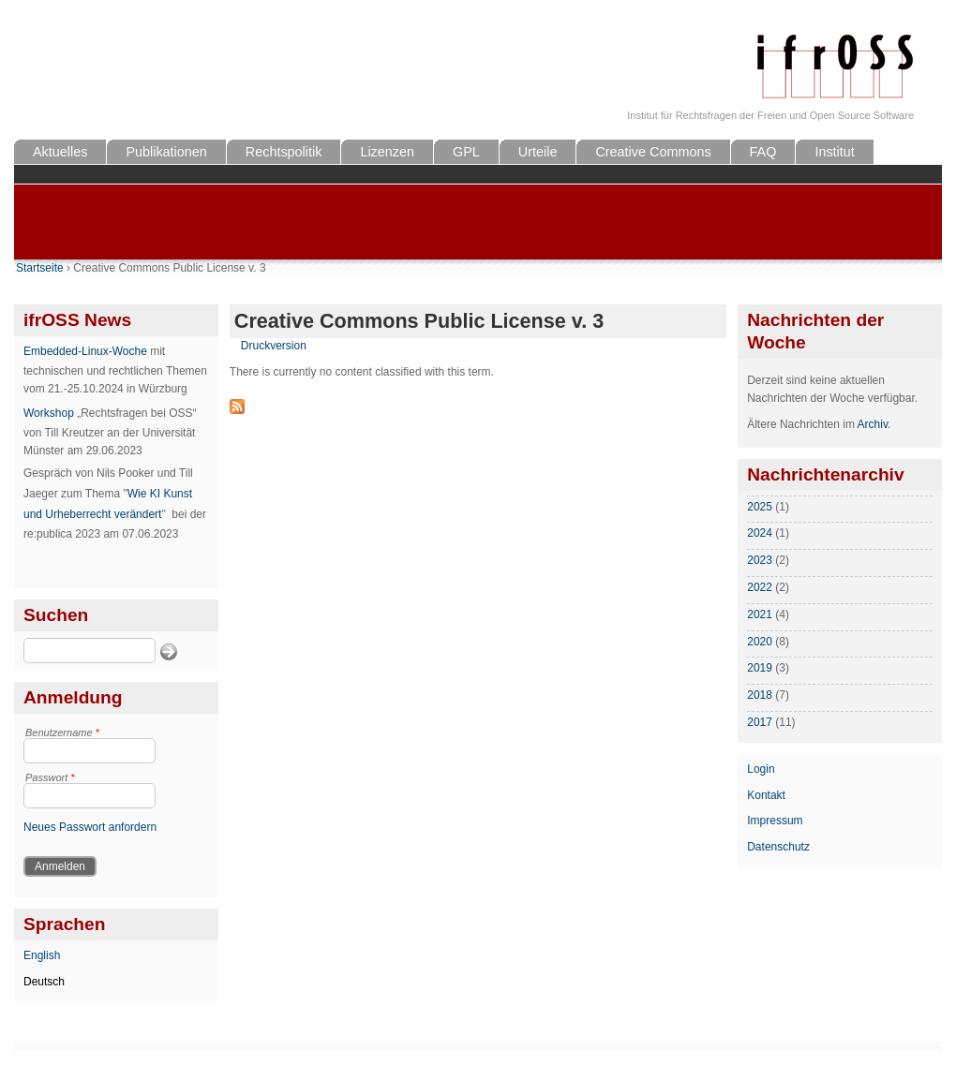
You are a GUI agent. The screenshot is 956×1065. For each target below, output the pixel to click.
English (41, 955)
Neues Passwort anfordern (90, 827)
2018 (759, 695)
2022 (759, 587)
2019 (759, 667)
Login (760, 769)
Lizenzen (387, 151)
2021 (759, 614)
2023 (759, 560)
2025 (759, 506)
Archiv (873, 424)
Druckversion (273, 345)
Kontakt (766, 795)
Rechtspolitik (284, 151)
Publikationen (166, 151)
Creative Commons (652, 151)
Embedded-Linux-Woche (85, 351)
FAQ (763, 151)
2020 (759, 641)
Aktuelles (60, 151)
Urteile (538, 151)
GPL (466, 151)
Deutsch (44, 981)
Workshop (48, 413)
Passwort (50, 777)
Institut (834, 151)
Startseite (40, 267)
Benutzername (62, 732)
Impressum (774, 820)
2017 (759, 722)
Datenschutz (778, 846)
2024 (759, 533)
